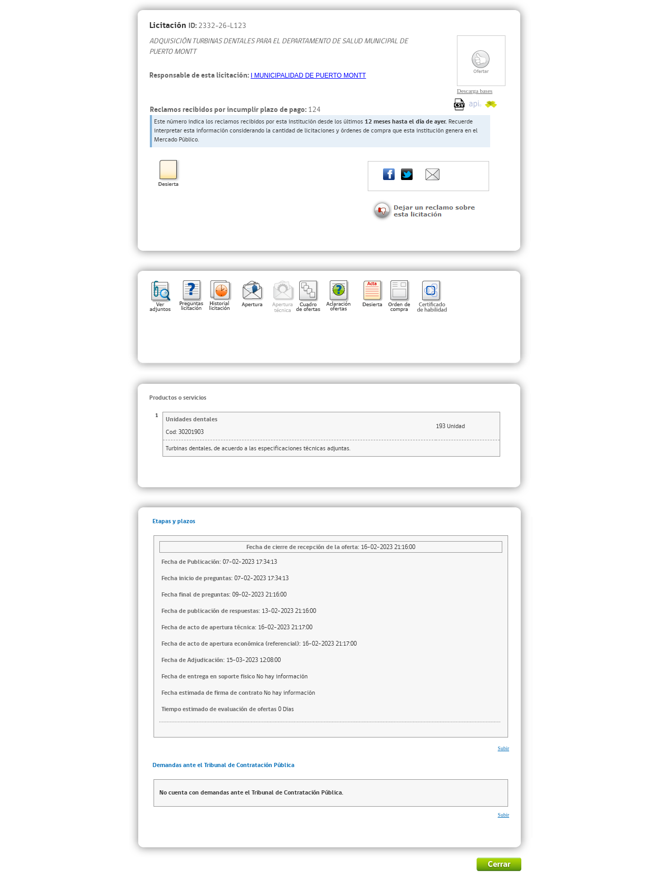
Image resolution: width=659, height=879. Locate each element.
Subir (503, 748)
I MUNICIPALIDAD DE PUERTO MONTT (308, 75)
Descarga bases (474, 91)
